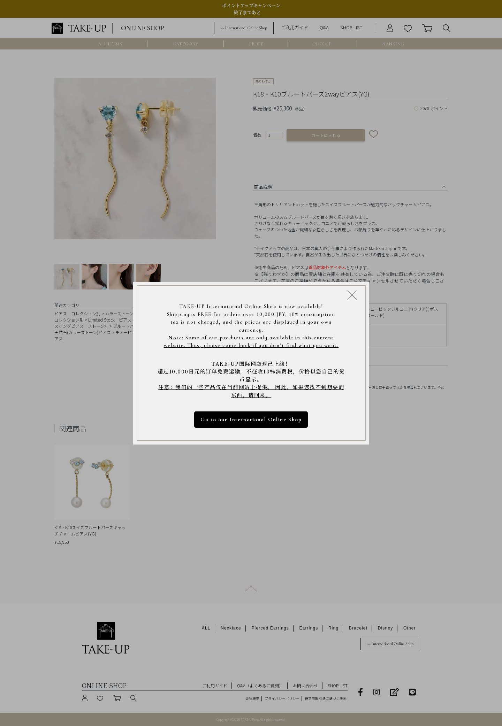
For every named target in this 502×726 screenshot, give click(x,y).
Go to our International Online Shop (251, 419)
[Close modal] (351, 295)
